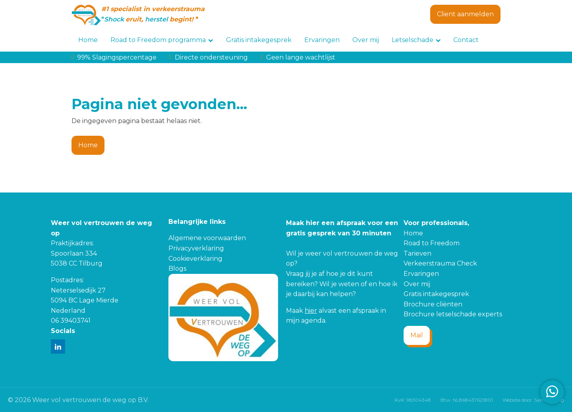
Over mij (365, 40)
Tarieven (417, 253)
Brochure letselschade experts (453, 314)
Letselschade (416, 40)
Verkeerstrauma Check (440, 263)
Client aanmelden (465, 14)
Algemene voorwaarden (207, 238)
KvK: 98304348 (413, 400)
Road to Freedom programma (161, 40)
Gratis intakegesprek (259, 40)
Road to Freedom (432, 243)
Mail (416, 335)
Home (88, 40)
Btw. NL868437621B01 (467, 400)
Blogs (177, 268)
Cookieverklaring (195, 258)
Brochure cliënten (433, 304)
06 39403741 (71, 320)
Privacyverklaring (196, 248)
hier (311, 310)
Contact (466, 40)
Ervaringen (322, 40)
